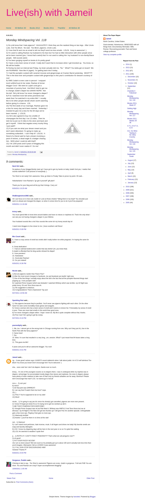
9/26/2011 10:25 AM (19, 188)
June (130, 167)
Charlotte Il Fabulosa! (132, 92)
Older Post (90, 478)
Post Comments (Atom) (24, 482)
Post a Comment (16, 473)
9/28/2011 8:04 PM (19, 453)
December (132, 77)
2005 (128, 203)
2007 (128, 196)
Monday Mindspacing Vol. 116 (132, 142)
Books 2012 (35, 28)
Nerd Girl (15, 166)
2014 (128, 64)
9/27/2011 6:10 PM (19, 318)
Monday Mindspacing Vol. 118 (132, 98)
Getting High (131, 108)
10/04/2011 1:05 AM (19, 469)
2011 (128, 74)
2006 (128, 199)
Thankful (61, 28)
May (129, 170)
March (130, 176)
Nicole (14, 271)
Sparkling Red (17, 300)
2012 (128, 71)
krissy (14, 212)
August (130, 160)
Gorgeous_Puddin (19, 460)
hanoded (76, 497)
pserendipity (17, 325)
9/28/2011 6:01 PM (19, 350)
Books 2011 (49, 28)
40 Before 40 (74, 28)
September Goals (131, 155)
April (129, 173)
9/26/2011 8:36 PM (19, 263)
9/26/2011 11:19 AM (19, 204)
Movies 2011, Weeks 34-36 (132, 121)
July (129, 163)
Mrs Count (16, 236)
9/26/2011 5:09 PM (19, 229)
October (131, 83)
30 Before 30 (20, 28)
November (132, 80)
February (131, 179)
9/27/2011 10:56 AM (19, 293)
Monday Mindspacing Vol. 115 (132, 149)
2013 (128, 67)
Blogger (92, 497)
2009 (128, 190)
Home (8, 28)
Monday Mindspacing (19, 154)
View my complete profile (112, 55)
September (132, 86)
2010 (128, 187)
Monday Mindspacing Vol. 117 (132, 113)
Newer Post (11, 478)
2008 (128, 193)
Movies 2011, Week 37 (132, 104)
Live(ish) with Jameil (49, 12)
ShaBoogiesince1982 (20, 196)
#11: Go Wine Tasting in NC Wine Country (132, 134)
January (131, 183)
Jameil (14, 357)
